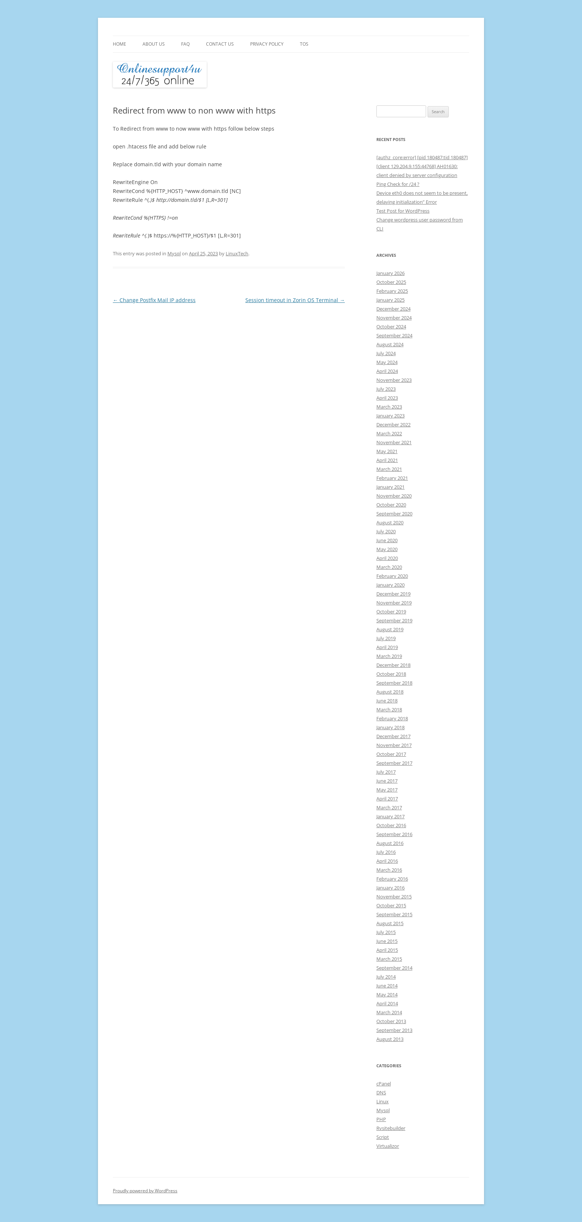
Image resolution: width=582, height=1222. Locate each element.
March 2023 (389, 406)
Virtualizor (387, 1146)
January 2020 (390, 584)
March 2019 (389, 656)
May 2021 (387, 451)
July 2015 (386, 932)
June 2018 (387, 700)
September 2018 (394, 682)
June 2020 (387, 540)
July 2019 (386, 638)
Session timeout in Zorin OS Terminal (295, 300)
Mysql (174, 253)
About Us (154, 44)
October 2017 (391, 754)
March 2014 (389, 1012)
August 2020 (389, 522)
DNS (381, 1092)
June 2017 (387, 780)
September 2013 (394, 1030)
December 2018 (393, 665)
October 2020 (391, 504)
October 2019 (391, 611)
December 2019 (393, 593)
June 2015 (387, 941)
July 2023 (386, 389)
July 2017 (386, 772)
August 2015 (389, 923)
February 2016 (392, 878)
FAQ (185, 44)
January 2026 (390, 273)
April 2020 (387, 558)
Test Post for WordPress (402, 210)
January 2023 (390, 415)
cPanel (383, 1083)
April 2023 (387, 397)
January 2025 (390, 300)
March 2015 (389, 959)
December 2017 (393, 736)
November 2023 (394, 380)
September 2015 (394, 914)
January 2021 (390, 487)
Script (382, 1137)
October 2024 (391, 326)
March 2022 (389, 433)
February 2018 (392, 718)
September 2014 (394, 967)
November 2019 (394, 602)
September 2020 (394, 513)
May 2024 (387, 362)
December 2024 (393, 308)
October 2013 (391, 1021)
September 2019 (394, 620)
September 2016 (394, 834)
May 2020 (387, 549)
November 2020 (394, 495)
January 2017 (390, 816)
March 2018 (389, 709)
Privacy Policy (267, 44)
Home (119, 44)
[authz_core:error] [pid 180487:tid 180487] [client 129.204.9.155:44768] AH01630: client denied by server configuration (422, 166)
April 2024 (387, 371)
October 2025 (391, 282)
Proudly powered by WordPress (145, 1190)
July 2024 (386, 353)
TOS (304, 44)
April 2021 (387, 460)
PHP (381, 1119)
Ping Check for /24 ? (397, 184)
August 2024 (389, 344)
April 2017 (387, 798)
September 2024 (394, 335)
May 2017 (387, 789)
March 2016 (389, 869)
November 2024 (394, 317)
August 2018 (389, 691)
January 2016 (390, 887)
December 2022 (393, 424)
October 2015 (391, 905)
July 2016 (386, 852)
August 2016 (389, 843)
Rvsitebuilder (390, 1128)
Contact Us (220, 44)
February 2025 (392, 291)
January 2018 (390, 727)
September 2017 (394, 763)
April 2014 (387, 1003)
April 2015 (387, 950)
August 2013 (389, 1039)
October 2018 (391, 674)
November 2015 (394, 896)
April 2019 (387, 647)
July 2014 (386, 976)
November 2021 (394, 442)
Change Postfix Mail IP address (154, 300)
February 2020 (392, 576)
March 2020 (389, 567)
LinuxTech (237, 253)
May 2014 (387, 994)
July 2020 (386, 531)
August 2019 (389, 629)
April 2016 (387, 861)
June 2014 (387, 985)
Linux (382, 1101)
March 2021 (389, 469)
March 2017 (389, 807)
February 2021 (392, 478)
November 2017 (394, 745)
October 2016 (391, 825)
